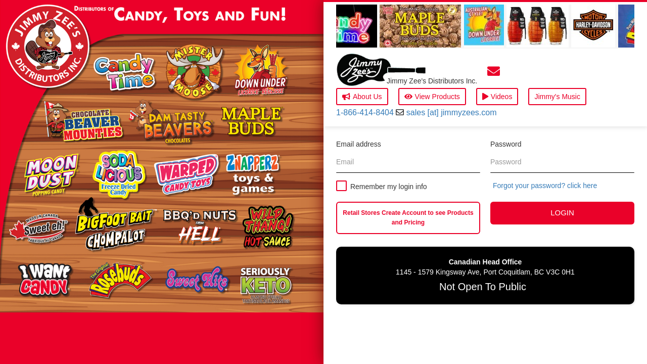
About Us (362, 97)
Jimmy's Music (557, 97)
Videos (497, 97)
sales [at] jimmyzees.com (451, 112)
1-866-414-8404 (365, 112)
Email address (358, 144)
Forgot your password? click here (545, 185)
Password (505, 144)
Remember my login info (388, 187)
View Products (432, 97)
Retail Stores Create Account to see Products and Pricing (408, 217)
